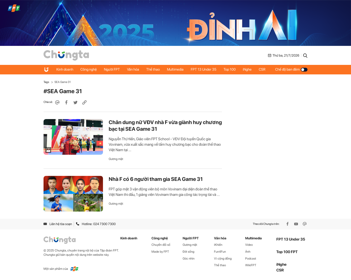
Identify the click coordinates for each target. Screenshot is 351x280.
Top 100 (230, 69)
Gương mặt (116, 159)
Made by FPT (160, 251)
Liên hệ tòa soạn (58, 224)
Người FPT (112, 69)
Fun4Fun (220, 251)
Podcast (250, 258)
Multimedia (175, 69)
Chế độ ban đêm (291, 69)
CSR (262, 69)
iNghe (247, 69)
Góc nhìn (189, 258)
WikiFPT (250, 265)
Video (249, 244)
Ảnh (247, 251)
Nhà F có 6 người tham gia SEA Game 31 (156, 179)
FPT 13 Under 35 (203, 69)
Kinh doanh (64, 69)
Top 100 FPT (287, 252)
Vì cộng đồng (223, 258)
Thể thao (153, 69)
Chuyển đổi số (160, 244)
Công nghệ (88, 69)
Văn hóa (133, 69)
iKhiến (218, 244)
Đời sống (188, 251)
